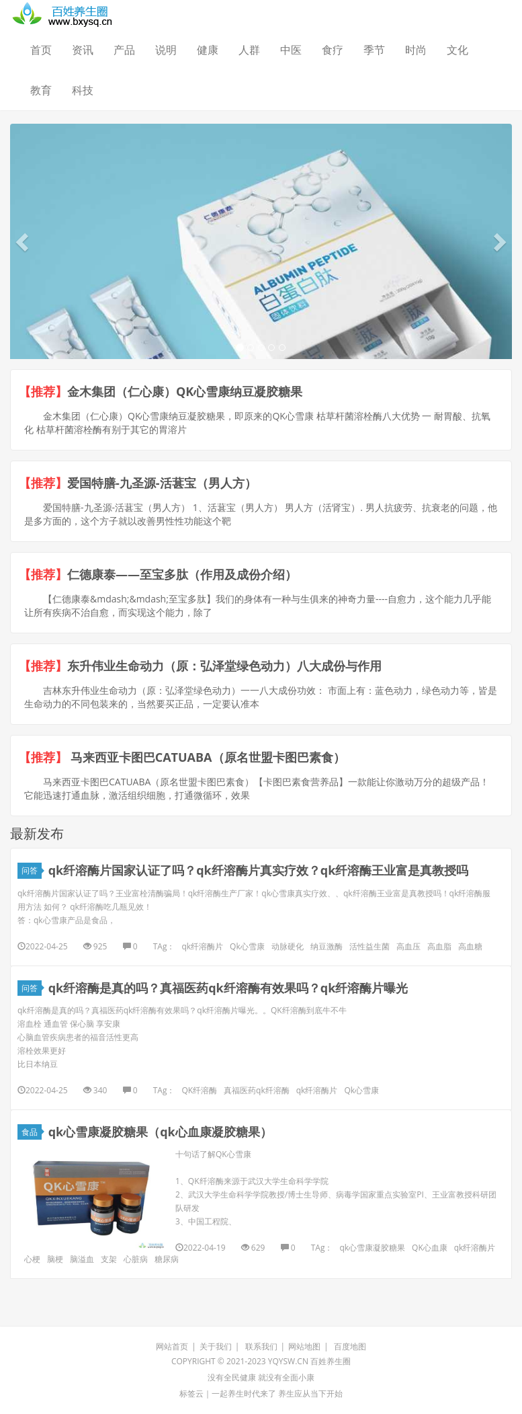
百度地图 (350, 1346)
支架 (109, 1259)
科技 (82, 90)
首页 (41, 49)
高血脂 (439, 946)
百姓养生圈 (330, 1361)
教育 (41, 90)
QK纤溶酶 (199, 1090)
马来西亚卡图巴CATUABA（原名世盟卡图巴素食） (206, 757)
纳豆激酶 (326, 946)
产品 (124, 49)
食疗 (332, 49)
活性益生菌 (369, 946)
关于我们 (216, 1346)
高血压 (408, 946)
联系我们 (261, 1346)
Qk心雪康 (247, 946)
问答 (31, 870)
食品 (31, 1132)
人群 (249, 49)
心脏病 (136, 1259)
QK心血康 (429, 1247)
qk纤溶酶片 (202, 946)
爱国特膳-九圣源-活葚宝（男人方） (162, 483)
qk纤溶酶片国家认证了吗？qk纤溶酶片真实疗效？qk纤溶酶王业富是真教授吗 (258, 870)
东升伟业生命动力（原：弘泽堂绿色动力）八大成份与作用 (224, 666)
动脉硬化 (287, 946)
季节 (374, 49)
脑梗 (55, 1259)
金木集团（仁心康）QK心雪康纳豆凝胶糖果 (184, 391)
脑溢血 (82, 1259)
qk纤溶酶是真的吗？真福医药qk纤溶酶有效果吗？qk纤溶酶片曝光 (228, 988)
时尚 (416, 49)
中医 (291, 49)
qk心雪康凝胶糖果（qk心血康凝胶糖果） (160, 1132)
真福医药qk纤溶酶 (257, 1090)
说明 (166, 49)
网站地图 (304, 1346)
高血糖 (470, 946)
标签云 (191, 1393)
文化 (457, 49)
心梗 (32, 1259)
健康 (207, 49)
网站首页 (172, 1346)
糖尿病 (167, 1259)
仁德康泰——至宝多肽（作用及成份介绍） (182, 574)
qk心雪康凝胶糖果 (372, 1247)
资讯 (82, 49)
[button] (23, 241)
